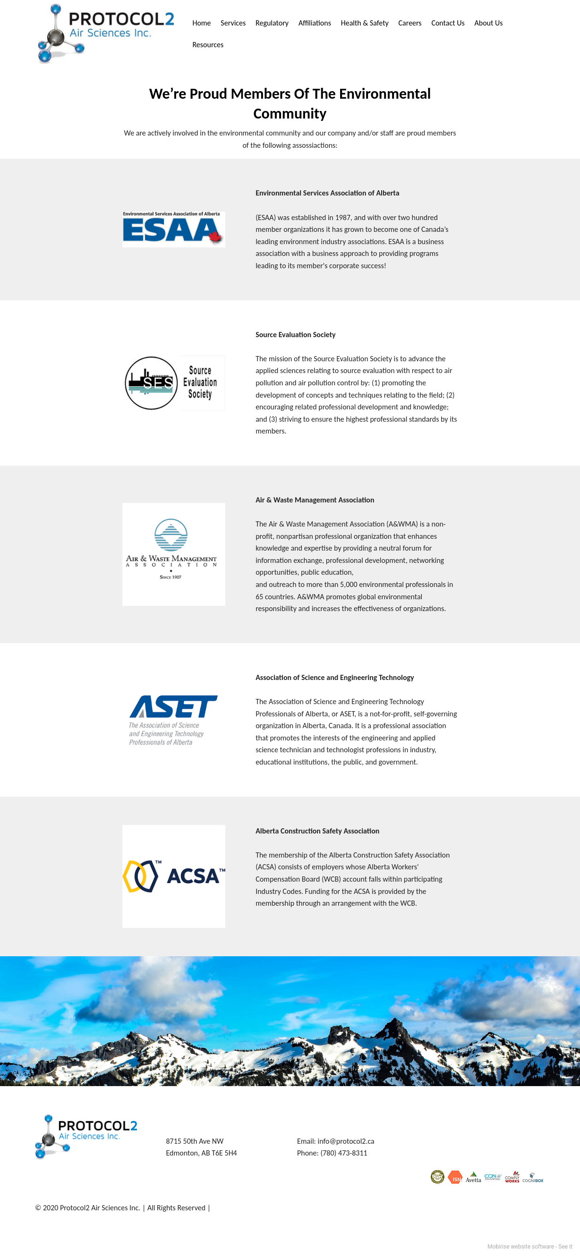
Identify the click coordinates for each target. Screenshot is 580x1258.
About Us (489, 22)
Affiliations (315, 22)
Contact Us (447, 22)
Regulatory (272, 22)
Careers (410, 22)
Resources (207, 44)
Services (233, 22)
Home (201, 22)
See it (565, 1246)
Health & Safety (365, 22)
